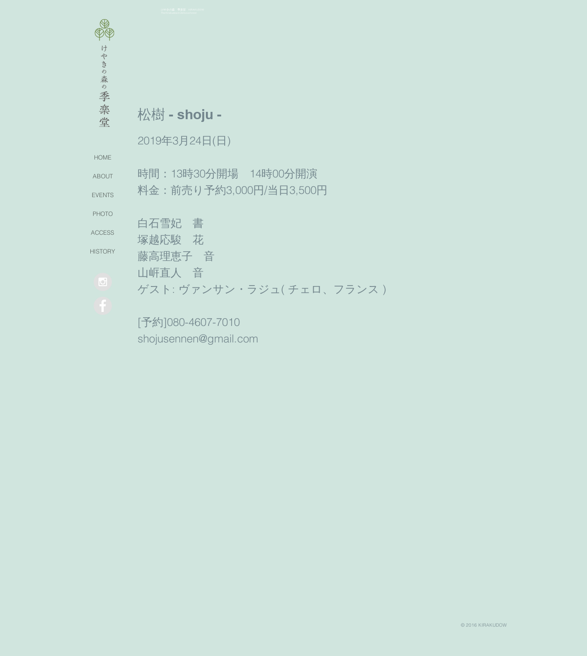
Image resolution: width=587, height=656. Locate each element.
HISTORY (102, 251)
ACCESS (102, 232)
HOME (102, 157)
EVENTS (103, 194)
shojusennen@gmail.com (198, 338)
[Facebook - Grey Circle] (103, 306)
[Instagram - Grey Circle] (103, 282)
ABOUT (103, 176)
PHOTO (103, 213)
